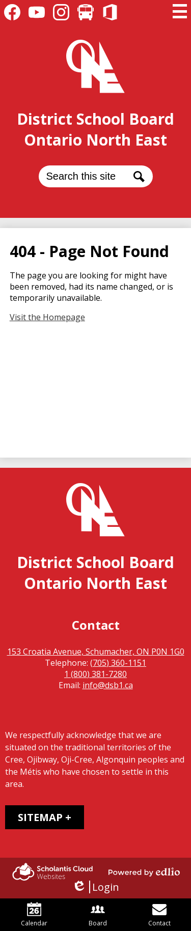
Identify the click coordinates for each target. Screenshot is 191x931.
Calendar (34, 914)
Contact (159, 914)
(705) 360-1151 (118, 662)
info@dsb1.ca (108, 685)
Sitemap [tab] (40, 817)
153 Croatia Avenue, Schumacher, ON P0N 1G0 (95, 651)
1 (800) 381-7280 (95, 674)
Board (98, 914)
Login (95, 887)
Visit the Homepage (47, 317)
